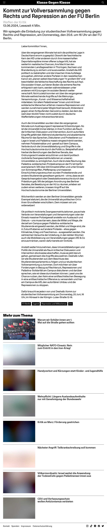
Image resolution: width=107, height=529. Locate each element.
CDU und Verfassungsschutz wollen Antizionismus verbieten (55, 500)
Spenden (15, 526)
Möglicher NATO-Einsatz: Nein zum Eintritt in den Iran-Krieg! (55, 346)
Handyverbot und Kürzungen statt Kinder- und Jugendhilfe (70, 370)
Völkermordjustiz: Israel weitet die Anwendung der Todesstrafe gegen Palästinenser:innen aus (64, 474)
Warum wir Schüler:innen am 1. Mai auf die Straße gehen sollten (56, 321)
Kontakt (6, 526)
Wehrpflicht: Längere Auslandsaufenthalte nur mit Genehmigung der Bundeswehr (61, 398)
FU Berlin (26, 304)
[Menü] (4, 2)
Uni (70, 304)
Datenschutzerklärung (42, 526)
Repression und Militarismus (54, 304)
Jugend (36, 304)
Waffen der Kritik (14, 22)
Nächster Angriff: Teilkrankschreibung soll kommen (67, 447)
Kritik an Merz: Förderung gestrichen (58, 422)
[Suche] (103, 2)
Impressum (26, 526)
